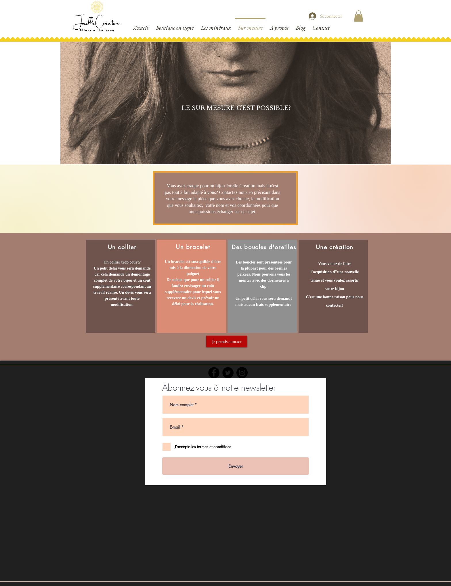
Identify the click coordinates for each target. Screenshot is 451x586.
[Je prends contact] (226, 341)
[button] (358, 16)
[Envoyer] (235, 466)
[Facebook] (213, 372)
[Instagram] (242, 372)
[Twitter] (228, 372)
